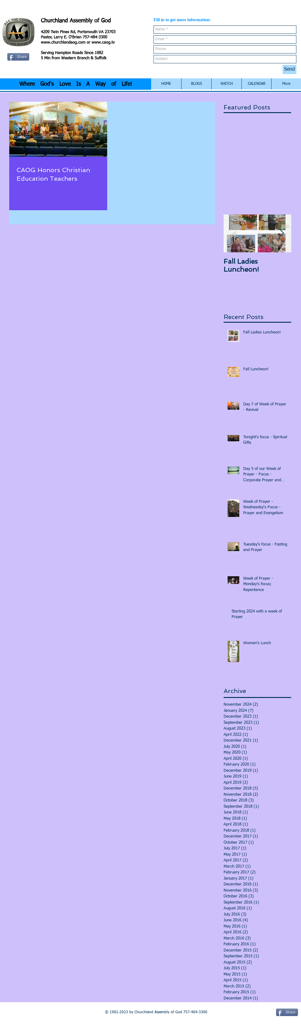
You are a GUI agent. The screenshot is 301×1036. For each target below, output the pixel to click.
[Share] (18, 57)
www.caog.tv (103, 43)
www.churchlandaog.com (63, 43)
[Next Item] (281, 233)
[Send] (289, 69)
